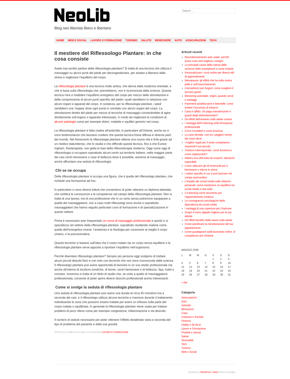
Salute (146, 40)
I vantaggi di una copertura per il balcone (208, 208)
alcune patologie (65, 121)
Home (60, 40)
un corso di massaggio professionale (127, 220)
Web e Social (77, 40)
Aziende (186, 305)
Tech (213, 40)
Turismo (131, 40)
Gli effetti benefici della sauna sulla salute (208, 220)
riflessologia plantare (72, 86)
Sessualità (187, 340)
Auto (178, 40)
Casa (184, 313)
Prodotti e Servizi (191, 332)
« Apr (184, 282)
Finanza (186, 320)
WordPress (205, 372)
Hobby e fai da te (191, 324)
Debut (215, 372)
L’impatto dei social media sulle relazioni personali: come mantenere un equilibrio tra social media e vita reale (210, 185)
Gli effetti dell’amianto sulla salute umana (208, 119)
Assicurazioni (196, 40)
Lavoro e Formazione (106, 40)
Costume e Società (192, 316)
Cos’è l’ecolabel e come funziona (204, 130)
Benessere (163, 40)
